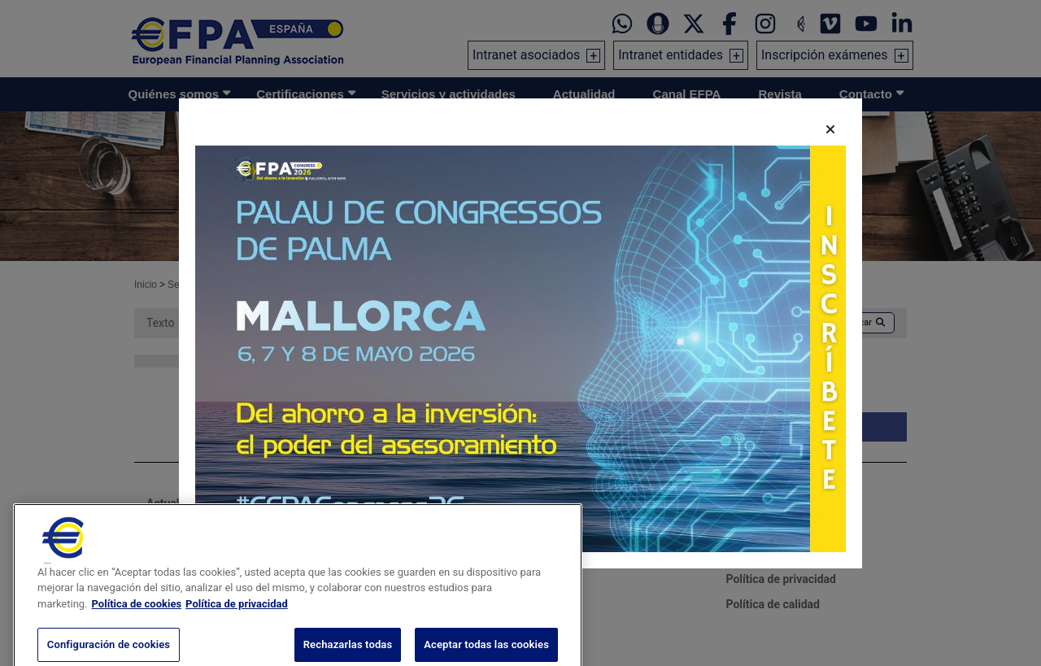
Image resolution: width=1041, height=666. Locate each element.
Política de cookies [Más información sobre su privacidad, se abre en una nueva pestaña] (137, 642)
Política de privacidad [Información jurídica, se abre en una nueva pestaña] (236, 642)
